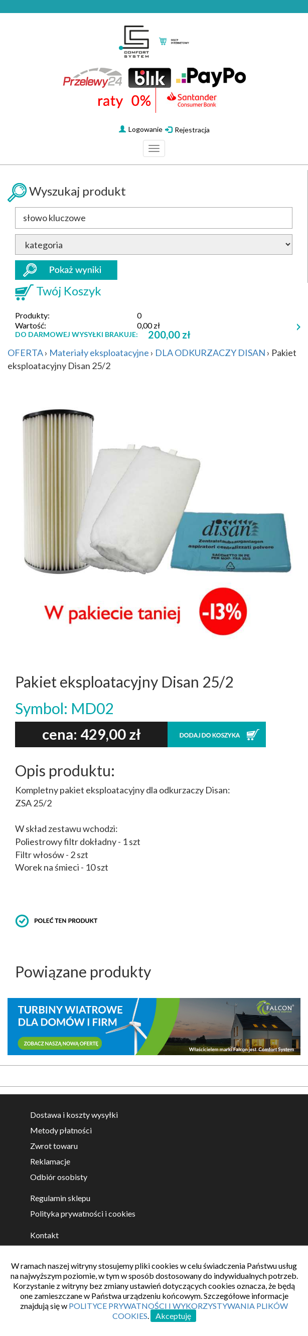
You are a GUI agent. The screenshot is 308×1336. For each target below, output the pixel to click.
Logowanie (141, 129)
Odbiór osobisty (58, 1177)
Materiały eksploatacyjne (99, 352)
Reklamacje (50, 1161)
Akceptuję (173, 1315)
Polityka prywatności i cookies (82, 1213)
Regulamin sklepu (60, 1198)
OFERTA (25, 352)
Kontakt (44, 1235)
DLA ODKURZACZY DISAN (210, 352)
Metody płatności (61, 1130)
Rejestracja (187, 129)
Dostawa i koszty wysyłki (74, 1114)
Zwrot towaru (54, 1145)
